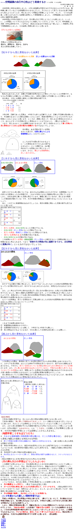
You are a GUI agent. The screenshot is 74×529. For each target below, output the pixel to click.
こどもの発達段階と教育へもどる (3, 523)
